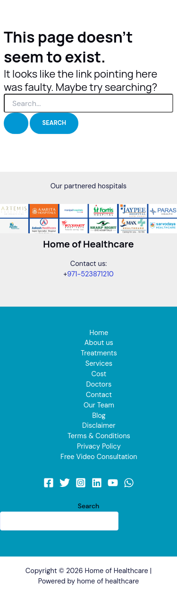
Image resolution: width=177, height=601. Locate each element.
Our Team (99, 405)
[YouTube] (113, 482)
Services (98, 363)
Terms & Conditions (98, 436)
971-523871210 (90, 274)
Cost (98, 374)
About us (98, 342)
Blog (99, 415)
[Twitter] (64, 482)
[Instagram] (81, 482)
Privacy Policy (99, 446)
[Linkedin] (97, 482)
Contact (99, 394)
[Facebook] (48, 482)
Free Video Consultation (98, 456)
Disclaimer (99, 425)
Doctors (99, 384)
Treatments (99, 353)
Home (98, 332)
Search (89, 506)
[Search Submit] (16, 123)
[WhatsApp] (129, 482)
